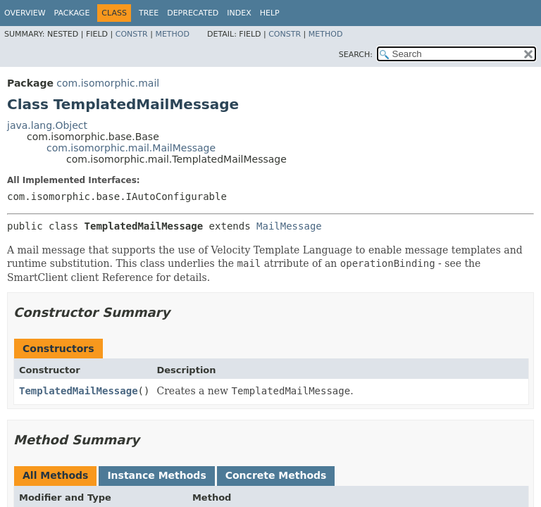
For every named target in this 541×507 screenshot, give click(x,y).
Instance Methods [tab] (156, 475)
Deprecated (192, 13)
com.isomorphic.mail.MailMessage (131, 148)
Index (239, 13)
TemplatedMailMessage (78, 390)
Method (172, 34)
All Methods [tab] (55, 475)
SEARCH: (356, 54)
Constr (132, 34)
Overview (25, 13)
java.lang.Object (47, 125)
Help (270, 13)
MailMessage (289, 226)
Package (72, 13)
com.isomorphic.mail (107, 83)
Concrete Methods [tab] (276, 475)
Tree (148, 13)
